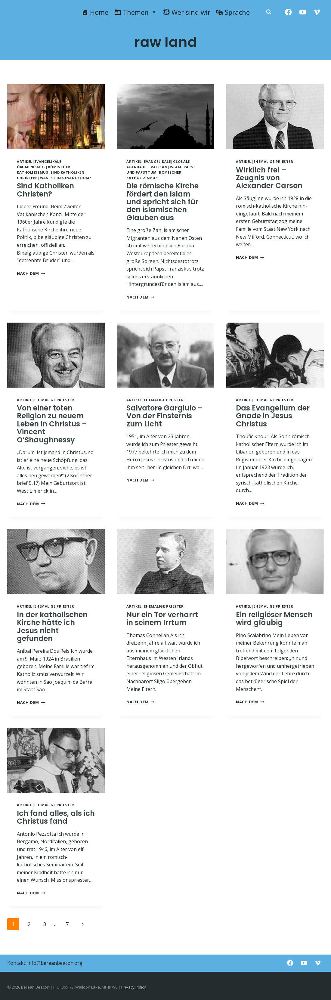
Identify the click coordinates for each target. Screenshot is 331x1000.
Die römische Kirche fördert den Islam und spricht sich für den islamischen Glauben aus (162, 202)
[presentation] (56, 116)
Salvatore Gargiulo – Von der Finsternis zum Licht (164, 416)
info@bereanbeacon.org (54, 963)
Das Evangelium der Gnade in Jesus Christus (273, 416)
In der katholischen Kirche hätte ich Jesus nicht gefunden (52, 626)
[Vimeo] (317, 12)
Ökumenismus (31, 167)
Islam (175, 167)
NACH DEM (31, 273)
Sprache (237, 12)
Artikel (24, 161)
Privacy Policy (133, 987)
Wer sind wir (191, 12)
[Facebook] (288, 12)
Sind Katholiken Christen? (45, 190)
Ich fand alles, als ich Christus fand (56, 817)
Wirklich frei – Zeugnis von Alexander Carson (269, 178)
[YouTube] (302, 12)
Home (99, 12)
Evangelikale (47, 161)
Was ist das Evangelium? (65, 177)
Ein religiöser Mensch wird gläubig (274, 618)
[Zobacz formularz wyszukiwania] (268, 12)
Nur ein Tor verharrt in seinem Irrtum (162, 618)
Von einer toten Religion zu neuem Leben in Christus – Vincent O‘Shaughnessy (52, 424)
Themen (140, 12)
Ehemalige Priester (273, 161)
